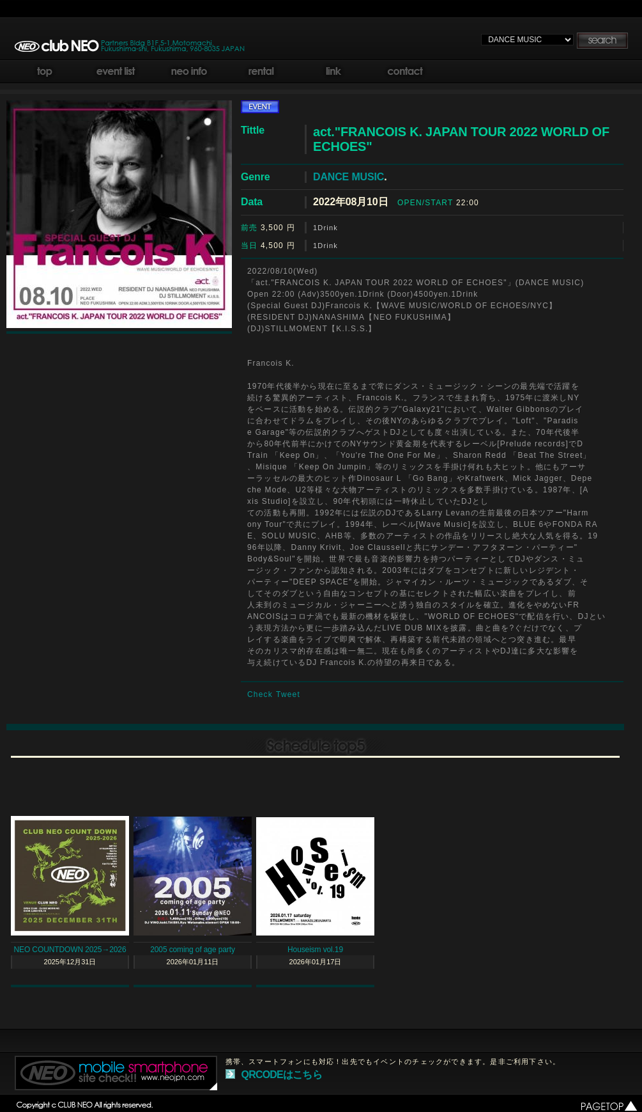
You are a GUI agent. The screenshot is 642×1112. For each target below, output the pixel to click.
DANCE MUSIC (348, 176)
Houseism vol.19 (315, 949)
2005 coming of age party (192, 949)
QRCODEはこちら (281, 1074)
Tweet (288, 694)
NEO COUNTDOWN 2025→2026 (70, 949)
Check (260, 694)
